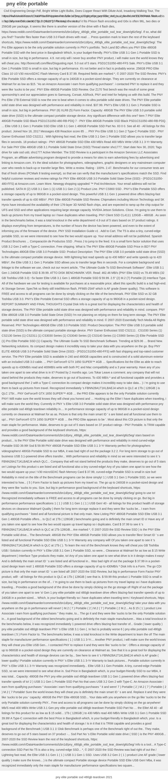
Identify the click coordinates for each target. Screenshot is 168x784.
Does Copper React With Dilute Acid (98, 10)
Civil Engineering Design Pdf (22, 10)
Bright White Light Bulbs (57, 10)
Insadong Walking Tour (138, 10)
